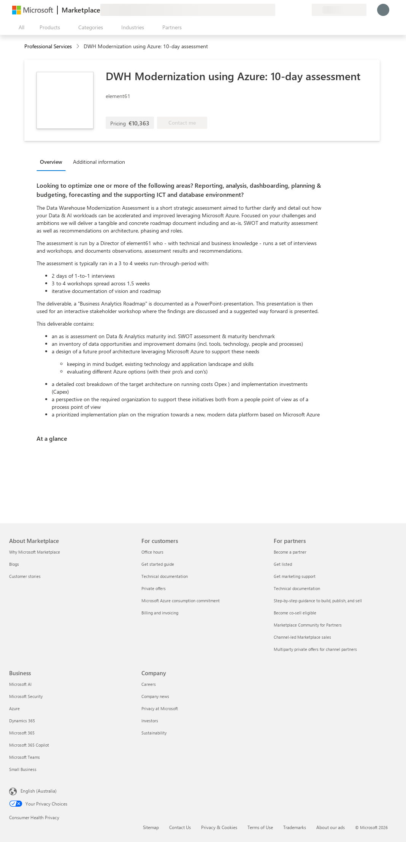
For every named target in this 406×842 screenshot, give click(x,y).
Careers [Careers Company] (148, 684)
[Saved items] (296, 10)
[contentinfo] (78, 46)
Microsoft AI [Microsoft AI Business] (20, 684)
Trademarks (294, 827)
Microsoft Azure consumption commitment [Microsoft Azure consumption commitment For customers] (180, 600)
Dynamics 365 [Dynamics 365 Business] (22, 720)
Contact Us (180, 827)
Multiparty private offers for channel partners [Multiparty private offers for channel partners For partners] (315, 649)
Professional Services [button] (48, 46)
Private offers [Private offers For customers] (153, 588)
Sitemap (151, 827)
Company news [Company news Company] (155, 696)
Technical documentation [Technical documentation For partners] (297, 588)
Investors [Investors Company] (149, 720)
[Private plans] (306, 10)
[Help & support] (287, 10)
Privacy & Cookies (219, 827)
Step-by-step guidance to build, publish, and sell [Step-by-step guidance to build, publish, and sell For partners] (318, 600)
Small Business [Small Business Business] (22, 769)
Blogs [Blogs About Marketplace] (14, 564)
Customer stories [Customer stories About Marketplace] (25, 576)
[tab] (53, 161)
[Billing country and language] (339, 10)
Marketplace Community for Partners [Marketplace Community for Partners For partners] (308, 625)
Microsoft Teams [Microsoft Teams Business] (24, 757)
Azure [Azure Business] (14, 708)
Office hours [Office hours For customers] (152, 552)
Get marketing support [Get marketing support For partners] (295, 576)
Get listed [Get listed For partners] (283, 564)
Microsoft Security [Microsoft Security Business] (26, 696)
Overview (51, 161)
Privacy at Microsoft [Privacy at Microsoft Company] (159, 708)
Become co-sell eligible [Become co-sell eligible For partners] (295, 613)
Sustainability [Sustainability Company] (154, 733)
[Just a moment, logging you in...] (383, 10)
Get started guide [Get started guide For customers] (157, 564)
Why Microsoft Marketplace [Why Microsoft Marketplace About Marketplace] (34, 552)
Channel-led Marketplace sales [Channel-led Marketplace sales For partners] (302, 637)
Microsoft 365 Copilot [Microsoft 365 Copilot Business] (29, 745)
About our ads (330, 827)
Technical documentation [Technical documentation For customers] (164, 576)
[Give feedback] (278, 10)
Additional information (99, 161)
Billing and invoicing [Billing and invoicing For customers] (159, 613)
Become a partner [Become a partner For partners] (290, 552)
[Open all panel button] (19, 27)
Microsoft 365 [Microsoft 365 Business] (22, 733)
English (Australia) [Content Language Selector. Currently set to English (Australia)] (39, 791)
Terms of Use (260, 827)
